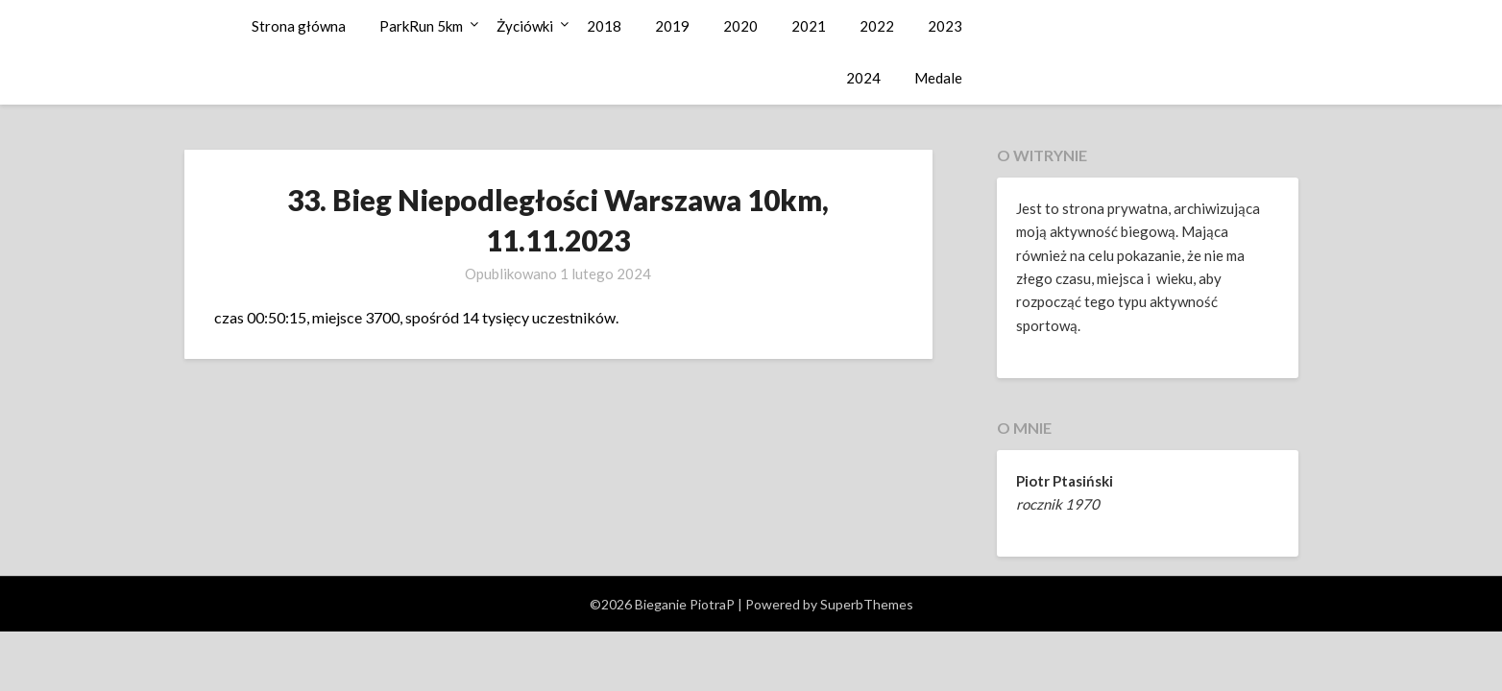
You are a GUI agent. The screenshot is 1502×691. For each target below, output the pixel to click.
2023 (945, 26)
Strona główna (299, 26)
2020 (740, 26)
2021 (808, 26)
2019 (672, 26)
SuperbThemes (866, 604)
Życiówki (525, 26)
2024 (863, 77)
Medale (938, 77)
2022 (877, 26)
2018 (604, 26)
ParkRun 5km (421, 26)
